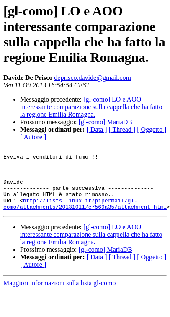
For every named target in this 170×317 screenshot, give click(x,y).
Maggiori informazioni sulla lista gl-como (59, 294)
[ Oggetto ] (151, 129)
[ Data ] (97, 129)
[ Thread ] (122, 129)
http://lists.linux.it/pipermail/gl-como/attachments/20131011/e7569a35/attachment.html (85, 214)
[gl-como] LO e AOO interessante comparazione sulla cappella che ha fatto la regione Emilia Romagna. (91, 107)
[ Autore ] (33, 137)
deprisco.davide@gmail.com (92, 77)
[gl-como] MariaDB (105, 121)
